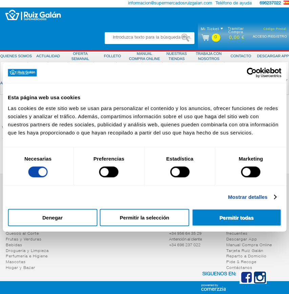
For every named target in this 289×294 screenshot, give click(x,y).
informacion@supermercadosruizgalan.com (170, 3)
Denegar (52, 217)
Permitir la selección (144, 217)
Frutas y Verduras (24, 239)
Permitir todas (237, 217)
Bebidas (14, 245)
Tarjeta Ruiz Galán (244, 251)
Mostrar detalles (248, 197)
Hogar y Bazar (20, 268)
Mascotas (16, 262)
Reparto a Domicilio (246, 256)
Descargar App (241, 239)
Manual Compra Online (249, 245)
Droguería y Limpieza (27, 251)
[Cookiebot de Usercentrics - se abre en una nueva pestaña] (251, 73)
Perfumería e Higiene (27, 256)
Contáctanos (239, 268)
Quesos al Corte (22, 234)
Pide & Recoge (241, 262)
